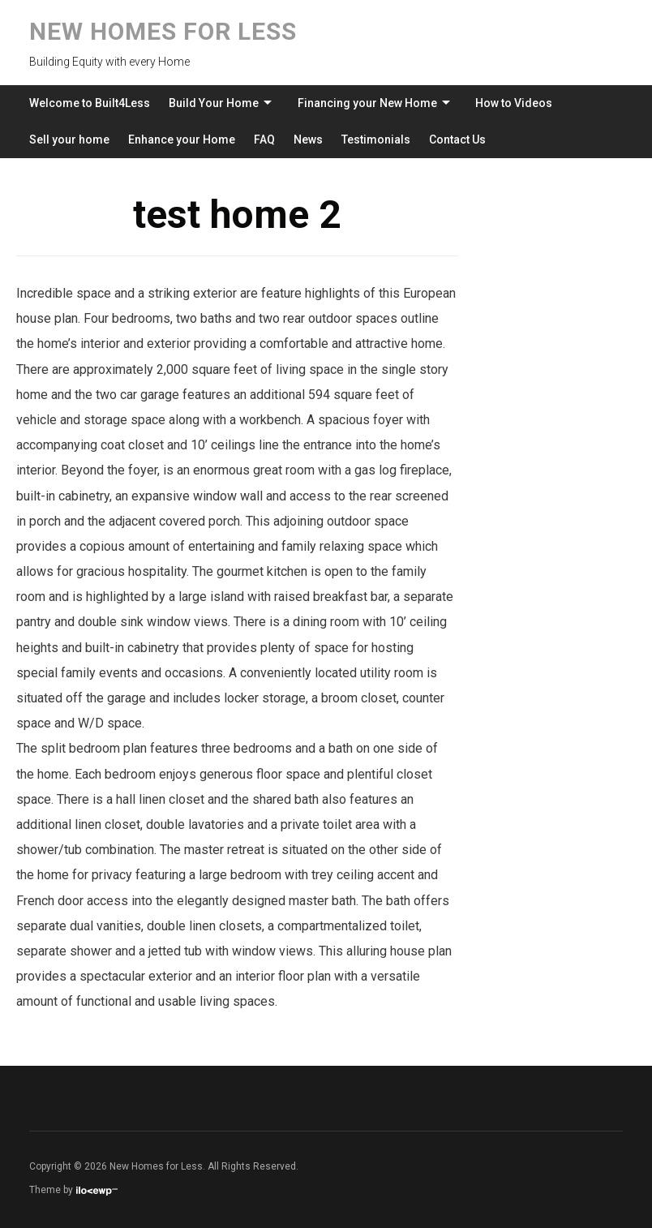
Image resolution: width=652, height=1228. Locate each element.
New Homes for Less (163, 31)
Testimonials (375, 139)
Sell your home (69, 139)
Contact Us (457, 139)
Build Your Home (214, 103)
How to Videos (513, 103)
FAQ (264, 139)
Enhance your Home (181, 139)
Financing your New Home (367, 103)
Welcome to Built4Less (89, 103)
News (308, 139)
